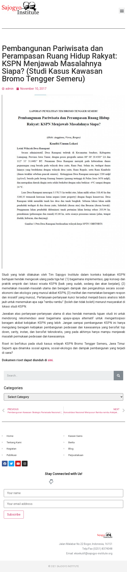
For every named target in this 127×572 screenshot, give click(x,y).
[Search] (118, 375)
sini (50, 360)
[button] (122, 11)
